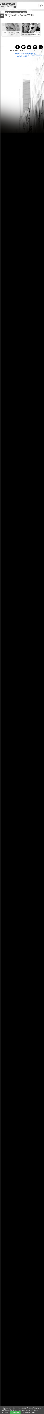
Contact (26, 55)
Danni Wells (22, 12)
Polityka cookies (29, 1412)
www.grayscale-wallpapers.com (25, 53)
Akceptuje (15, 1412)
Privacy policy (22, 57)
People (7, 12)
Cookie (19, 55)
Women (14, 12)
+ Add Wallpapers (36, 55)
